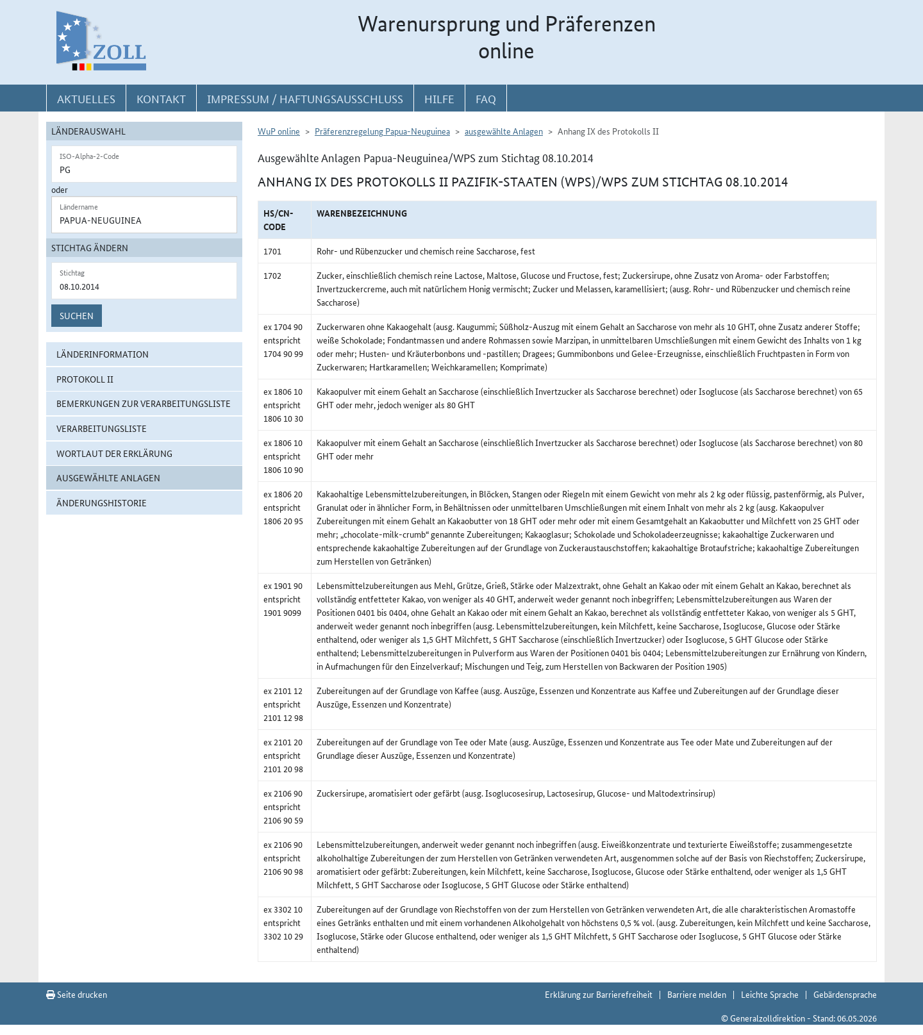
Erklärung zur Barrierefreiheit (599, 994)
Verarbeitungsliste (101, 428)
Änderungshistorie (101, 502)
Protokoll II (84, 378)
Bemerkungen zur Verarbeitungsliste (143, 403)
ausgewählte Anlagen (108, 477)
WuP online (279, 130)
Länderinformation (102, 353)
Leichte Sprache (770, 994)
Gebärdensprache (845, 994)
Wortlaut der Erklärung (114, 453)
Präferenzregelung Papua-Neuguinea (382, 130)
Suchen (77, 315)
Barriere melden (696, 994)
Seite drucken (76, 994)
